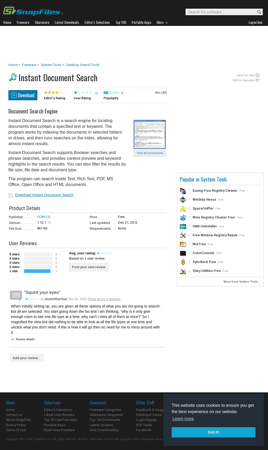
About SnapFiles (18, 420)
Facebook (144, 430)
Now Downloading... (105, 430)
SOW (41, 217)
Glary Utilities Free (207, 271)
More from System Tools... (242, 281)
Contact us (14, 415)
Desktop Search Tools (82, 65)
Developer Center (149, 415)
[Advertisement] (134, 44)
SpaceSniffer (203, 208)
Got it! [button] (213, 432)
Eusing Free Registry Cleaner (215, 191)
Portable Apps (55, 425)
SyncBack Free (204, 262)
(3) (48, 217)
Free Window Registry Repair (215, 235)
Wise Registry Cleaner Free (214, 217)
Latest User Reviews (59, 415)
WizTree (199, 244)
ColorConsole (203, 253)
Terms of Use (16, 430)
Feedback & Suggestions (155, 410)
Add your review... (27, 358)
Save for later (246, 75)
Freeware (29, 65)
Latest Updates (101, 425)
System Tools (51, 65)
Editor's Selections (58, 410)
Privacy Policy (16, 425)
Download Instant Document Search (44, 195)
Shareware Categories (106, 415)
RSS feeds (144, 425)
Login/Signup (146, 420)
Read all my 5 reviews (104, 299)
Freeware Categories (105, 410)
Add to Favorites (244, 80)
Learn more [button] (183, 418)
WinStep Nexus (204, 199)
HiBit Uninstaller (205, 226)
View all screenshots (150, 153)
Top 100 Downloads (105, 420)
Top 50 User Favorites (60, 420)
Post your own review (88, 267)
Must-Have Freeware (59, 430)
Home (13, 65)
